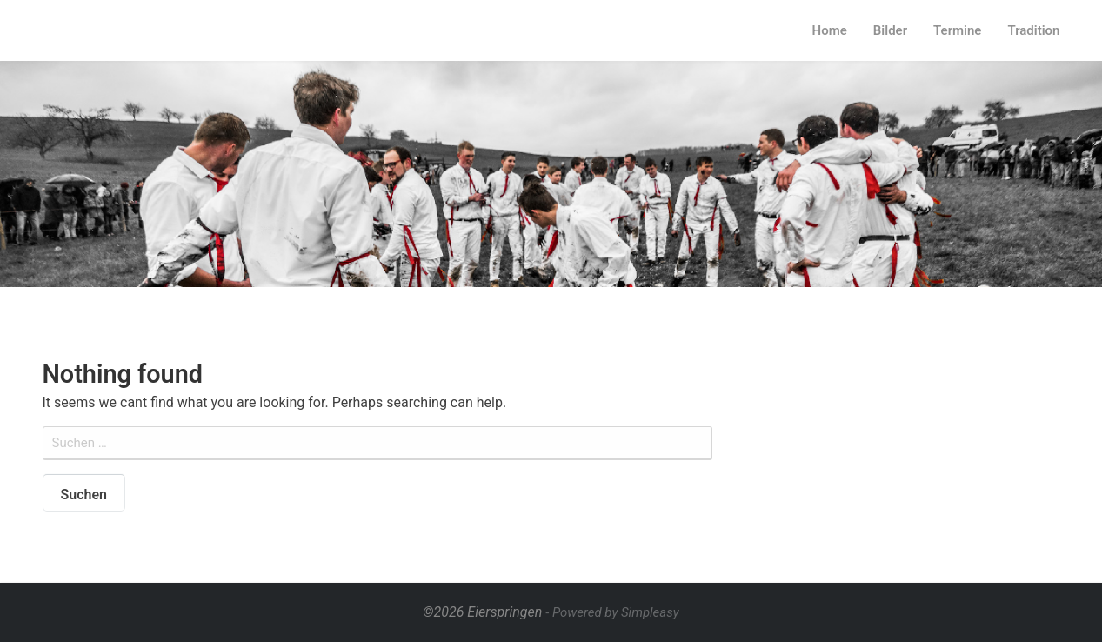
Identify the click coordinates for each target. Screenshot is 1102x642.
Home (829, 30)
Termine (957, 30)
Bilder (890, 30)
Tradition (1033, 30)
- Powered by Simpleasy (611, 612)
